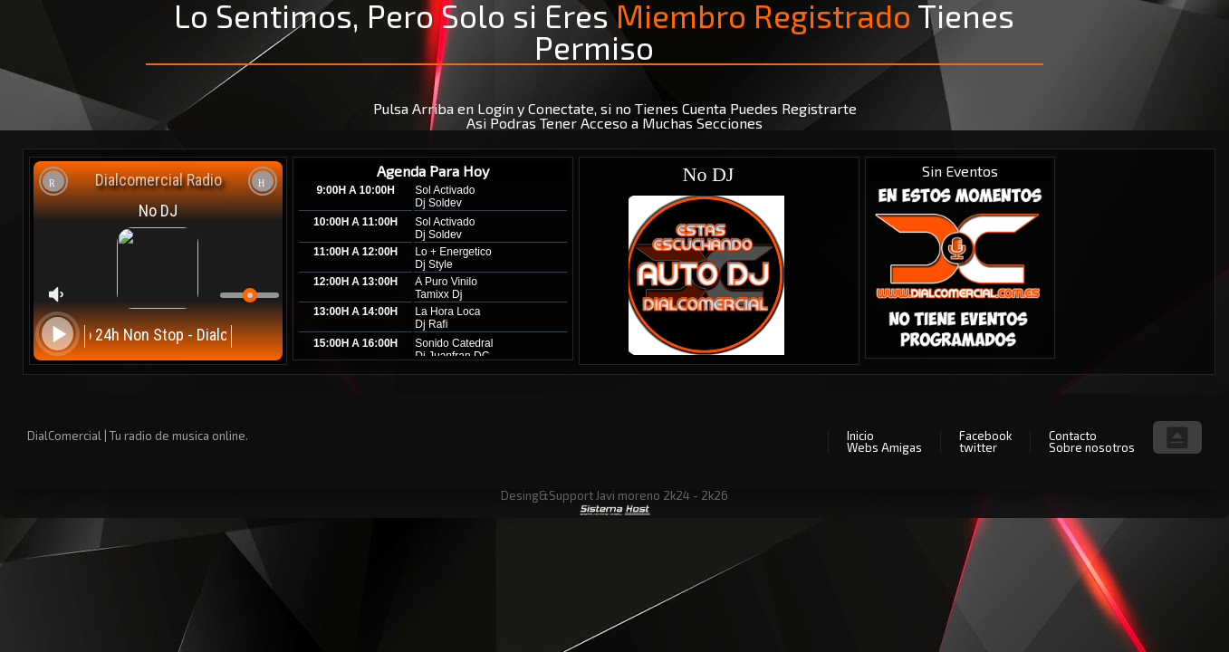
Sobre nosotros (1092, 447)
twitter (978, 447)
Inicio (860, 435)
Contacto (1073, 435)
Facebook (985, 435)
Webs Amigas (884, 447)
